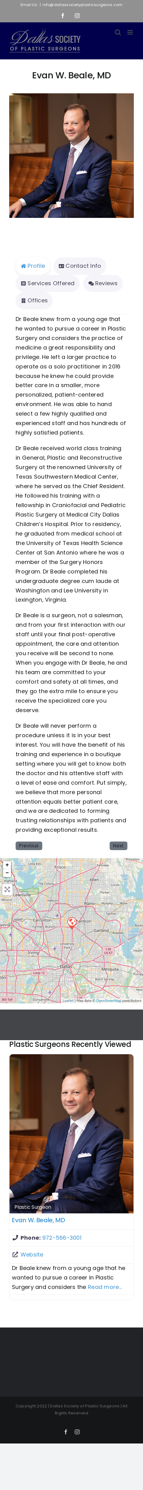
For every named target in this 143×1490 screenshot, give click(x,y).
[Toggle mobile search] (118, 32)
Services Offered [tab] (47, 283)
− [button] (7, 873)
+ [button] (7, 865)
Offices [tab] (34, 300)
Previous (29, 845)
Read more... (105, 1287)
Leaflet (68, 1001)
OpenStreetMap (108, 1001)
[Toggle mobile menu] (130, 32)
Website (32, 1254)
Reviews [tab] (103, 283)
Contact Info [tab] (79, 266)
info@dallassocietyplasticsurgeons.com (82, 4)
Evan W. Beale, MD (38, 1220)
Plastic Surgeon (33, 1207)
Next (118, 845)
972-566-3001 (61, 1238)
